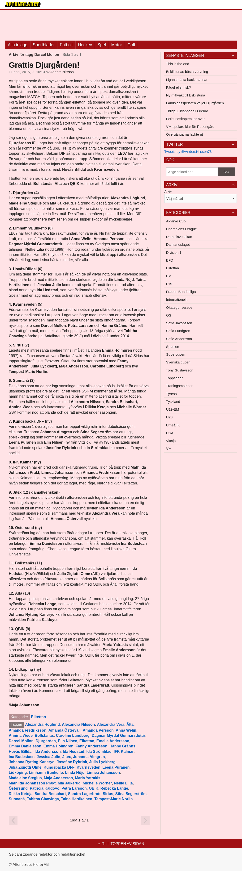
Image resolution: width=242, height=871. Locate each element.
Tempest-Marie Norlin (113, 799)
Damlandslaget (178, 244)
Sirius (108, 794)
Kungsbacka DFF (59, 767)
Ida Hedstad (73, 752)
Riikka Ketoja (20, 794)
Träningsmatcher (179, 386)
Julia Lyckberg (102, 762)
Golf (131, 44)
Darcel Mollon (21, 741)
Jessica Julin (48, 757)
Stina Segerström (131, 794)
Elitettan (38, 717)
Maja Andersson (58, 778)
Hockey (85, 44)
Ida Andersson (48, 752)
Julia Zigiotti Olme (25, 767)
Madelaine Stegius (25, 778)
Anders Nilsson (62, 72)
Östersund (18, 788)
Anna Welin (126, 730)
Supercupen (175, 354)
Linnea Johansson (103, 773)
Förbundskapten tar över (185, 119)
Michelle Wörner (97, 783)
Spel (101, 44)
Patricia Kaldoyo (44, 788)
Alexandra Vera (110, 724)
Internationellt (176, 299)
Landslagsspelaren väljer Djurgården (195, 103)
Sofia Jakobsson (179, 323)
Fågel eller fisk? (178, 87)
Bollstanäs (44, 735)
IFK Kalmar (124, 752)
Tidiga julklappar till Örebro (187, 111)
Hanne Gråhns (122, 746)
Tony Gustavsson (179, 370)
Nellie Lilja (123, 783)
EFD (169, 260)
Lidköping (18, 773)
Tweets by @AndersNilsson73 (188, 152)
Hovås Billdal (20, 752)
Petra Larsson (74, 788)
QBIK (93, 788)
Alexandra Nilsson (78, 724)
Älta (130, 724)
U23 (169, 417)
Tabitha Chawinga (43, 799)
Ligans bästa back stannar (186, 80)
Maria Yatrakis (87, 778)
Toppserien (174, 378)
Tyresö (171, 394)
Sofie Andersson (179, 339)
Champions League (181, 229)
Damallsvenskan (179, 237)
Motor (116, 44)
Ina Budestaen (22, 757)
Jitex (66, 757)
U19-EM (172, 409)
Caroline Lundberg (73, 735)
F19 (169, 284)
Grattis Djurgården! (44, 64)
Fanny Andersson (92, 746)
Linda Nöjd (75, 773)
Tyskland (173, 402)
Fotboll (66, 44)
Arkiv (168, 191)
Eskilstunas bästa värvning (187, 72)
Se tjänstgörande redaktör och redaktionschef (47, 854)
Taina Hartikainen (76, 799)
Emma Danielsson (25, 746)
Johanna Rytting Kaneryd (32, 762)
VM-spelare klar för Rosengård (190, 127)
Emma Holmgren (58, 746)
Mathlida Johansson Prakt (32, 783)
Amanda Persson (98, 730)
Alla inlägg (17, 44)
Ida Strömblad (99, 752)
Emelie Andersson (112, 741)
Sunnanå (17, 799)
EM (169, 276)
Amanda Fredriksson (27, 730)
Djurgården (46, 741)
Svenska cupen (178, 362)
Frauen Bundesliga (181, 292)
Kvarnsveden (88, 767)
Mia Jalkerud (69, 783)
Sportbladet (44, 44)
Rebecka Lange (114, 788)
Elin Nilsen (67, 741)
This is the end (177, 64)
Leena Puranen (116, 767)
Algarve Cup (176, 221)
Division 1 (174, 252)
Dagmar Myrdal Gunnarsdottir (118, 735)
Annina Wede (21, 735)
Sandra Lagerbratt (84, 794)
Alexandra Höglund (42, 724)
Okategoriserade (179, 307)
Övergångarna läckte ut (184, 134)
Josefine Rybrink (72, 762)
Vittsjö (171, 441)
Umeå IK (173, 425)
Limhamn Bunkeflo (46, 773)
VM (169, 448)
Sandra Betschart (50, 794)
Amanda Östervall (64, 730)
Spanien (172, 347)
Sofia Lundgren (178, 331)
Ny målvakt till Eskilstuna (185, 95)
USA (169, 433)
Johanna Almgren (89, 757)
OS (168, 315)
